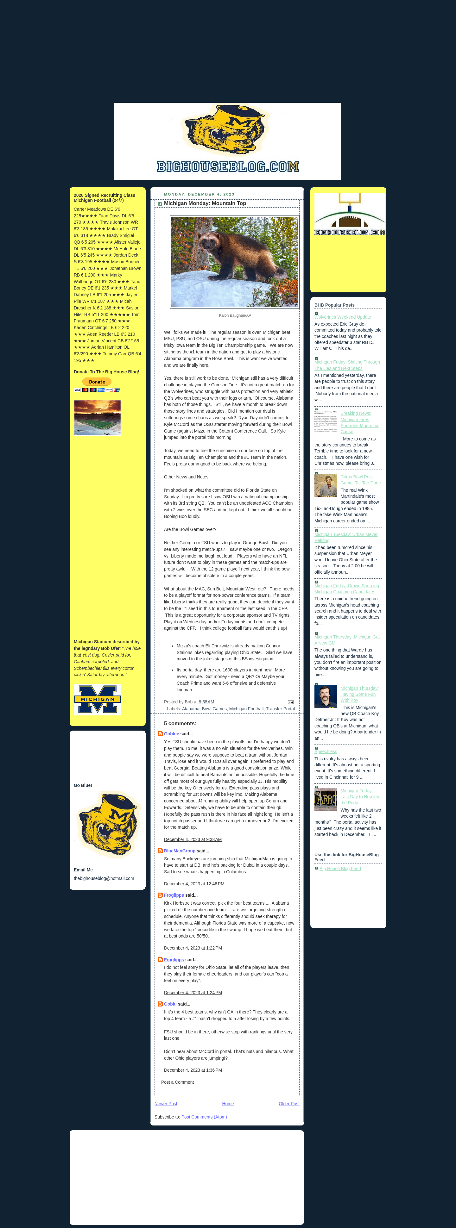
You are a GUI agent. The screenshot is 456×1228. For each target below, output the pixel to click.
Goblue (171, 733)
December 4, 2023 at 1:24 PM (193, 992)
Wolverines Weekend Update (342, 317)
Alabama (191, 708)
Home (228, 1103)
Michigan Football (246, 708)
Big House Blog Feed (340, 868)
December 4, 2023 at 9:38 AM (193, 839)
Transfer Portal (280, 708)
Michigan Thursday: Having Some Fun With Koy (360, 694)
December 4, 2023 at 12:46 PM (194, 883)
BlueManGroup (179, 850)
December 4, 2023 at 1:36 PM (193, 1070)
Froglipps (174, 895)
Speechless (325, 751)
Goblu (170, 1004)
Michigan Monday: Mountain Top (205, 203)
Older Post (289, 1103)
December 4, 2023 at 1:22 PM (193, 948)
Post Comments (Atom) (204, 1116)
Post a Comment (177, 1082)
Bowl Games (214, 708)
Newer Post (166, 1103)
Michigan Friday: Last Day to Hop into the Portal (361, 797)
